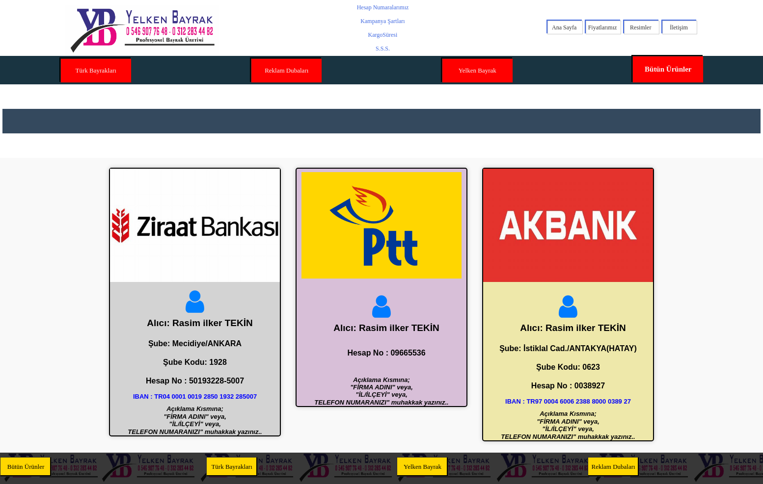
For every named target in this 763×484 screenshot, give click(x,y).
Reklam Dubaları (286, 70)
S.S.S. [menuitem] (383, 48)
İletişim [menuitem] (679, 27)
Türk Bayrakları (96, 70)
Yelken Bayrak (477, 70)
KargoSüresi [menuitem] (383, 34)
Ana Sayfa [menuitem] (564, 27)
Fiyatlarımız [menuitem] (602, 27)
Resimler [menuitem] (640, 27)
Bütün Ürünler (668, 69)
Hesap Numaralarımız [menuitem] (383, 7)
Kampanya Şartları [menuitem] (382, 21)
